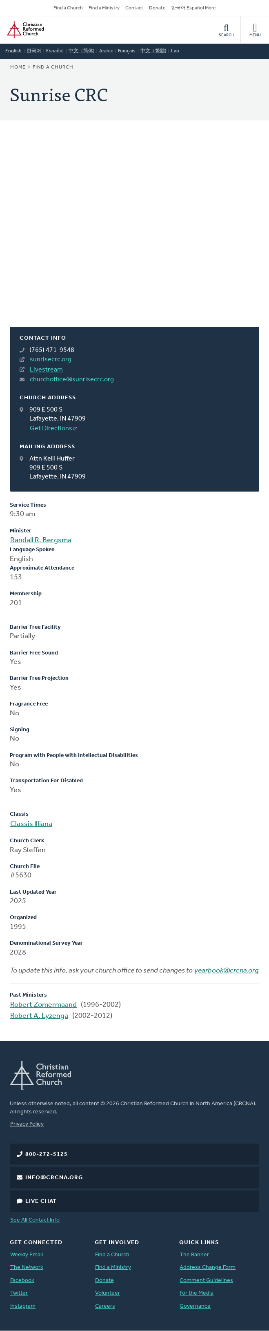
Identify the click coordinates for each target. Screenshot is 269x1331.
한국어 (34, 51)
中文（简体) (81, 51)
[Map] (134, 233)
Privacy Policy (27, 1124)
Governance (195, 1306)
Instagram (23, 1306)
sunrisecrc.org (50, 359)
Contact (134, 8)
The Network (26, 1267)
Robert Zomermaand (43, 1005)
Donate (157, 8)
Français (127, 51)
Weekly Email (26, 1255)
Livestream (46, 370)
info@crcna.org (54, 1178)
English (13, 51)
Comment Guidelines (206, 1281)
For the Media (196, 1293)
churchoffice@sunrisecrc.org (72, 379)
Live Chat (41, 1201)
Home (18, 67)
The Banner (194, 1255)
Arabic (106, 51)
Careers (105, 1306)
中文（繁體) (153, 51)
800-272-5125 (46, 1154)
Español (55, 51)
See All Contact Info (35, 1220)
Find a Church (68, 8)
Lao (175, 51)
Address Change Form (208, 1267)
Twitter (19, 1293)
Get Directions (51, 428)
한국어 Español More (193, 8)
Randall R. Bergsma (40, 540)
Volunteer (107, 1293)
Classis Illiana (31, 824)
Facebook (22, 1281)
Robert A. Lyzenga (39, 1016)
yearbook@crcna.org (226, 971)
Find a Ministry (104, 8)
